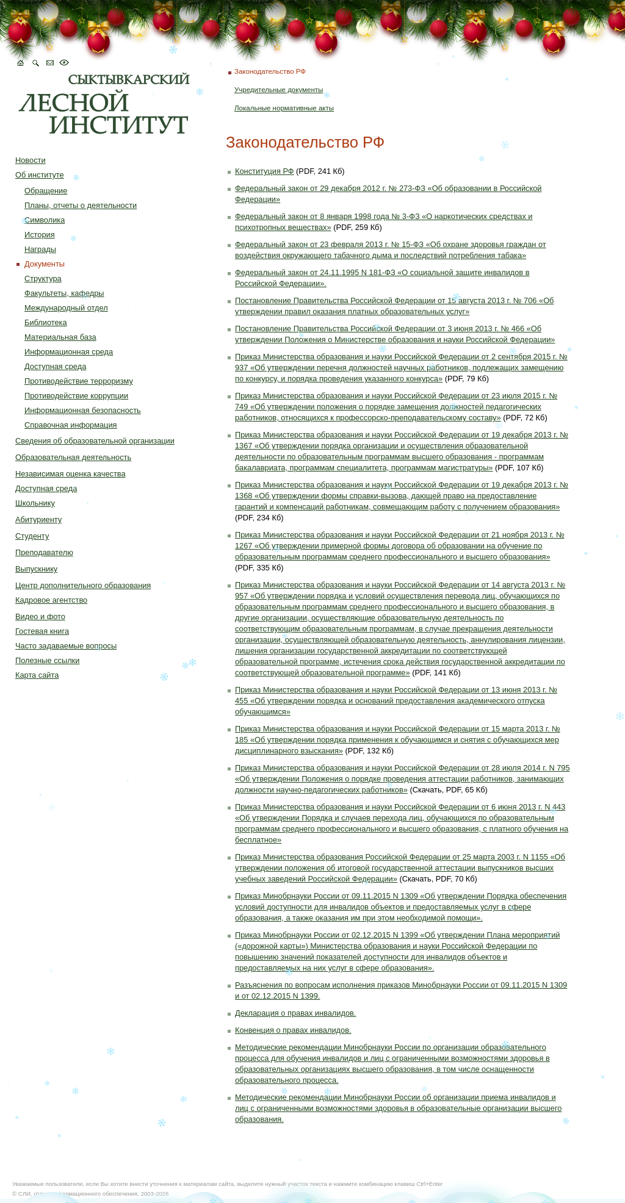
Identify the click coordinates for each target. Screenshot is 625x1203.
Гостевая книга (42, 631)
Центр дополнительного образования (83, 585)
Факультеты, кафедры (64, 293)
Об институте (39, 174)
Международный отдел (66, 307)
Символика (44, 219)
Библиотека (45, 322)
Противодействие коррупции (76, 395)
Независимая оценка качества (70, 473)
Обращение (45, 190)
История (39, 234)
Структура (43, 278)
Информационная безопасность (82, 410)
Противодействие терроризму (78, 381)
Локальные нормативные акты (284, 108)
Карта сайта (37, 675)
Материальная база (60, 337)
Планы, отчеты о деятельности (80, 205)
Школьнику (35, 503)
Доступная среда (55, 366)
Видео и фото (40, 616)
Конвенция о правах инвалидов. (293, 1030)
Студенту (32, 535)
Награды (40, 249)
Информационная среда (68, 351)
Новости (30, 160)
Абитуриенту (38, 519)
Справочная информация (70, 424)
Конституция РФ (264, 171)
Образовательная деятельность (73, 457)
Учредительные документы (278, 89)
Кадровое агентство (51, 600)
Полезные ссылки (47, 660)
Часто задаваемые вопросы (66, 645)
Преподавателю (44, 552)
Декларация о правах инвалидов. (295, 1013)
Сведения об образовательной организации (95, 440)
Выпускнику (36, 568)
